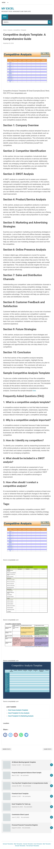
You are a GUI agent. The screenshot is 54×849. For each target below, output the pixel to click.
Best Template (47, 844)
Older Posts (47, 749)
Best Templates (18, 844)
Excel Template (38, 844)
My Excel (8, 8)
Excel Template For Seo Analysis (18, 713)
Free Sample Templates (32, 845)
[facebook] (5, 735)
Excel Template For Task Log (21, 804)
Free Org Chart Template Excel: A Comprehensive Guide (30, 783)
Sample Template (28, 844)
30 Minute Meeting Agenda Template (24, 762)
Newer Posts (6, 749)
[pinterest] (16, 735)
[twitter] (10, 735)
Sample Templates (8, 844)
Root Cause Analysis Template (18, 710)
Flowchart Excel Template (20, 793)
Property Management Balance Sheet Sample (26, 772)
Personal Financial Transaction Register (25, 825)
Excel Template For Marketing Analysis (20, 716)
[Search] (25, 22)
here (34, 391)
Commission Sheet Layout (20, 814)
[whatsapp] (21, 735)
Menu (5, 17)
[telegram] (26, 735)
